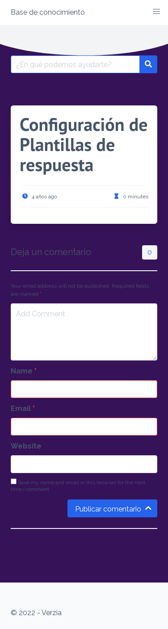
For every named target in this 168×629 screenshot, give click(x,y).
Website (26, 446)
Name (24, 371)
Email (23, 408)
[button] (156, 11)
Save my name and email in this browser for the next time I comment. (78, 485)
